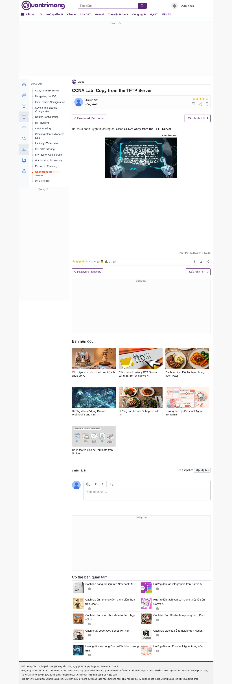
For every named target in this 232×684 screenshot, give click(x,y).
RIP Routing (42, 122)
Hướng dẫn (60, 666)
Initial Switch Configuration (50, 102)
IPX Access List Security (48, 160)
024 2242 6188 (47, 675)
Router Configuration (46, 116)
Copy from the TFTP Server (47, 173)
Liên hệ (82, 666)
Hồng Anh (91, 104)
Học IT (153, 14)
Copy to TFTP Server (47, 90)
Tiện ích (166, 14)
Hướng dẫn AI (54, 14)
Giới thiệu (26, 666)
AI (41, 14)
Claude (71, 14)
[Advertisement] (116, 50)
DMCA (115, 666)
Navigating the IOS (45, 96)
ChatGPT (85, 14)
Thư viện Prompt (118, 14)
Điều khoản (37, 666)
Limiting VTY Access (46, 143)
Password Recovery (90, 118)
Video (81, 81)
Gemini (99, 14)
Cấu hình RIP (196, 118)
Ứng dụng (73, 666)
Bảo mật (49, 666)
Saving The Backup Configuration (46, 109)
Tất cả (30, 14)
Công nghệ (139, 14)
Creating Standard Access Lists (49, 136)
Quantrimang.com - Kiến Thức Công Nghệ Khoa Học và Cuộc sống (43, 5)
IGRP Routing (43, 128)
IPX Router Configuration (49, 154)
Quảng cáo (93, 666)
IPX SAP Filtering (45, 149)
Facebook (105, 666)
